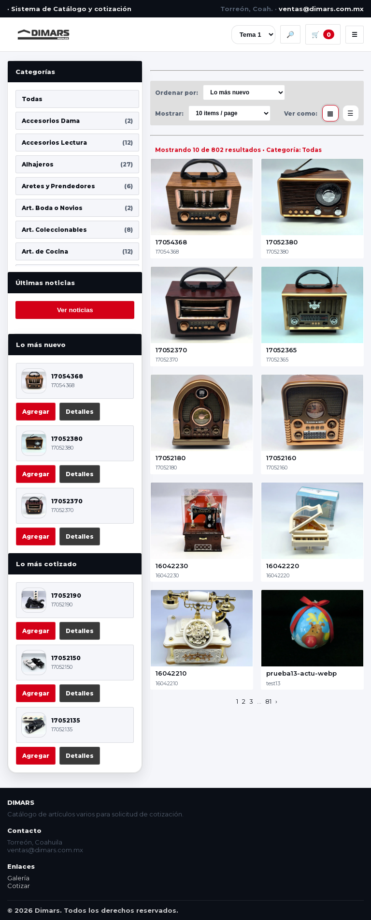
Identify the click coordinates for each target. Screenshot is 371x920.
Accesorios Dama (77, 120)
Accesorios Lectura (77, 142)
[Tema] (253, 34)
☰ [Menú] (354, 34)
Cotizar (18, 886)
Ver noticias (75, 310)
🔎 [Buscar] (290, 34)
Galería (18, 878)
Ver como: (300, 113)
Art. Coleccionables (77, 229)
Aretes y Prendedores (77, 186)
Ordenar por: (176, 92)
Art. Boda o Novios (77, 207)
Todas (32, 99)
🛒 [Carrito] (323, 34)
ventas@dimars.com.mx (321, 9)
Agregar (35, 411)
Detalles (80, 411)
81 (268, 701)
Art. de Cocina (77, 251)
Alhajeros (77, 164)
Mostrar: (169, 113)
